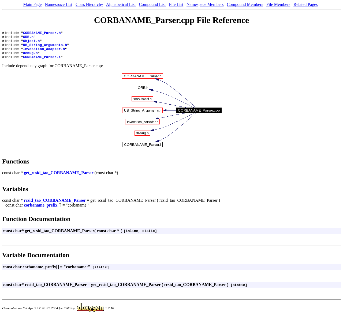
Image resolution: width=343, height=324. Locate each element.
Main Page (32, 4)
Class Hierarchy (89, 4)
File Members (278, 4)
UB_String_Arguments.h (45, 47)
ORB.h (28, 38)
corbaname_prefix (40, 210)
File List (176, 4)
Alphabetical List (121, 4)
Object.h (31, 43)
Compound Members (245, 4)
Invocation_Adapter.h (44, 52)
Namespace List (58, 4)
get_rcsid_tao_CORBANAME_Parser (58, 178)
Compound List (152, 4)
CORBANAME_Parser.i (42, 62)
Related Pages (305, 4)
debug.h (30, 57)
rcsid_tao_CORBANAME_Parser (55, 206)
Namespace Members (205, 4)
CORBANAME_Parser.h (42, 33)
